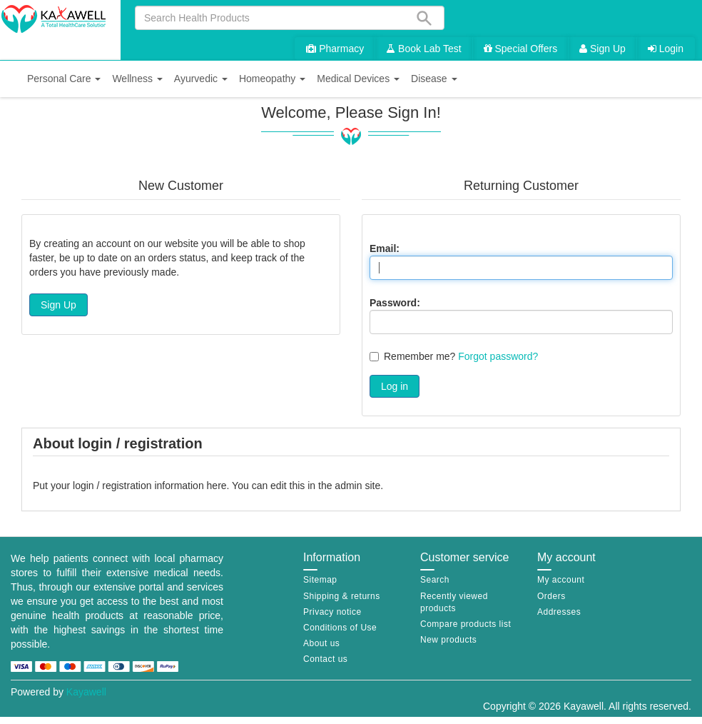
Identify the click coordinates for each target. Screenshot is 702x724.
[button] (63, 79)
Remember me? (419, 356)
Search (434, 580)
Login (665, 48)
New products (448, 640)
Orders (551, 596)
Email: (385, 248)
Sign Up (602, 48)
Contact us (325, 659)
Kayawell (86, 692)
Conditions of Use (340, 628)
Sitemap (320, 580)
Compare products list (465, 624)
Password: (395, 302)
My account (560, 580)
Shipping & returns (341, 596)
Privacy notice (332, 612)
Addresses (559, 612)
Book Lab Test (423, 48)
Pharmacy (335, 48)
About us (321, 643)
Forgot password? (498, 356)
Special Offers (521, 48)
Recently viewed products (454, 602)
